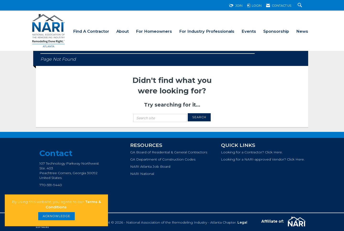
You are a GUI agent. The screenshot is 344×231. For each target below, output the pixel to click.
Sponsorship (276, 31)
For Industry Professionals (206, 31)
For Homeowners (154, 31)
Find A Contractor (91, 31)
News (302, 31)
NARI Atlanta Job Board (150, 166)
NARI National (142, 174)
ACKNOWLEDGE (56, 216)
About (122, 31)
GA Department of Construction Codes (162, 159)
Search (199, 117)
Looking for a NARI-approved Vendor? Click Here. (263, 159)
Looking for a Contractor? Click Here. (252, 152)
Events (249, 31)
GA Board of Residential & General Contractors (168, 152)
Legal (242, 222)
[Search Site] (300, 6)
